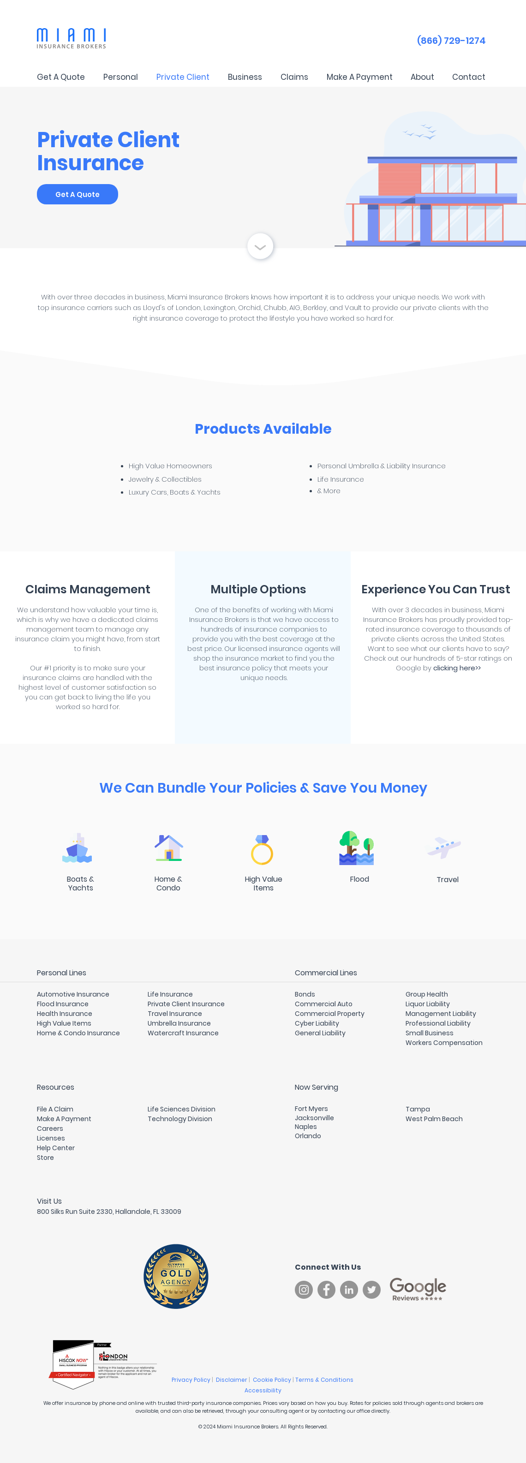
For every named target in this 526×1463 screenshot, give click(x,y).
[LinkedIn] (349, 1290)
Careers (50, 1128)
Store (45, 1157)
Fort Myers (311, 1108)
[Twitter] (372, 1290)
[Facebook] (326, 1290)
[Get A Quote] (77, 194)
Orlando (308, 1136)
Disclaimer (232, 1380)
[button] (120, 77)
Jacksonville (314, 1118)
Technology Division (180, 1118)
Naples (306, 1126)
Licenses (51, 1138)
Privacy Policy (192, 1380)
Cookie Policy (273, 1380)
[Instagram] (304, 1290)
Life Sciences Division (181, 1109)
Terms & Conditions (325, 1380)
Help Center (56, 1147)
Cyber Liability (317, 1023)
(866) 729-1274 (451, 40)
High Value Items (64, 1023)
